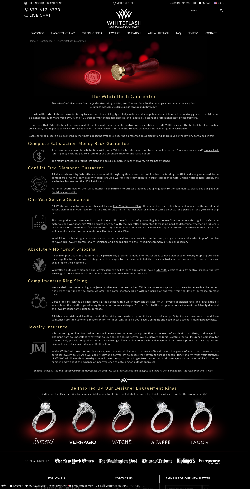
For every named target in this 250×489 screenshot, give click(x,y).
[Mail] (217, 41)
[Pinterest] (204, 41)
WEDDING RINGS (92, 33)
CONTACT (211, 33)
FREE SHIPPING (45, 3)
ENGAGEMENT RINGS (63, 33)
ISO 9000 (161, 269)
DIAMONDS (37, 33)
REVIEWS (193, 33)
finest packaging (92, 135)
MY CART (207, 3)
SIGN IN (175, 3)
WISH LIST (191, 3)
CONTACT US (124, 478)
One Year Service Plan (127, 205)
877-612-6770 (44, 9)
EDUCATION (134, 33)
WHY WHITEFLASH (158, 33)
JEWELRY (114, 33)
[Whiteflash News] (210, 41)
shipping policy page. (204, 319)
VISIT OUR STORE (126, 3)
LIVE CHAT (40, 15)
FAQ (178, 33)
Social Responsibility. (64, 192)
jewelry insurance (117, 333)
